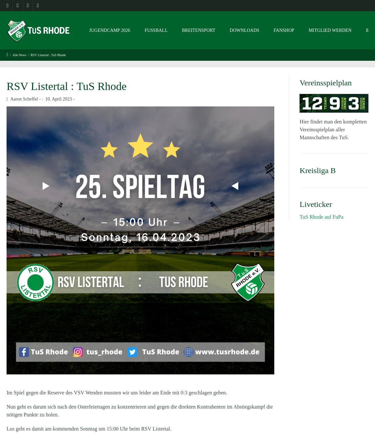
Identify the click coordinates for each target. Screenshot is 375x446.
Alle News (19, 55)
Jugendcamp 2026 (109, 30)
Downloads (244, 30)
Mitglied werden (330, 30)
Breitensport (198, 30)
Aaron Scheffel (24, 99)
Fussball (156, 30)
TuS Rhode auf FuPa (321, 217)
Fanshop (284, 30)
